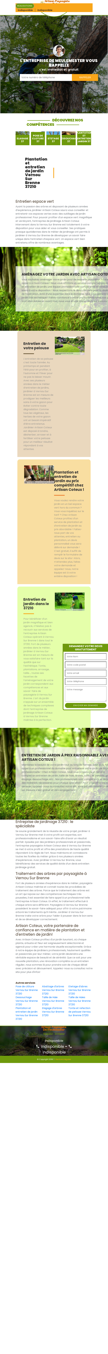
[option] (22, 138)
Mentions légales (63, 1059)
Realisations (24, 5)
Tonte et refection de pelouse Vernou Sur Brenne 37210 (79, 1011)
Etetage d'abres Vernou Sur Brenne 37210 (79, 990)
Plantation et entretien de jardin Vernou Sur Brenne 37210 (27, 1013)
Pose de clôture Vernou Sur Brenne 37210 (27, 990)
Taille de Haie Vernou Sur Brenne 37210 (53, 1001)
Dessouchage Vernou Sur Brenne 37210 (27, 1001)
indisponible (50, 1046)
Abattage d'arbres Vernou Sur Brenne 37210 (53, 990)
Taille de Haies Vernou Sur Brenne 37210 (79, 1001)
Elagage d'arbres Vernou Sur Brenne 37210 (53, 1011)
